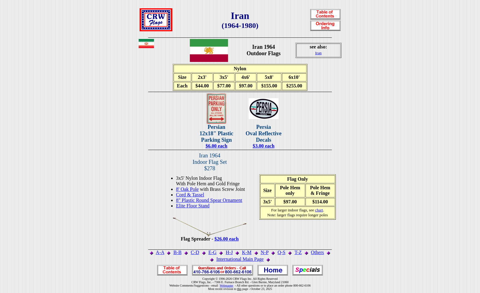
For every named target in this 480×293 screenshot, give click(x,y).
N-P (264, 252)
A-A (160, 252)
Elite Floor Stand (192, 205)
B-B (177, 252)
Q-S (282, 252)
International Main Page (240, 259)
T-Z (298, 252)
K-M (246, 252)
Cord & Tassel (190, 194)
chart (319, 210)
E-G (212, 252)
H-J (229, 252)
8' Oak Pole (187, 189)
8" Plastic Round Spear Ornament (209, 200)
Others (317, 252)
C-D (195, 252)
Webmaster (226, 285)
